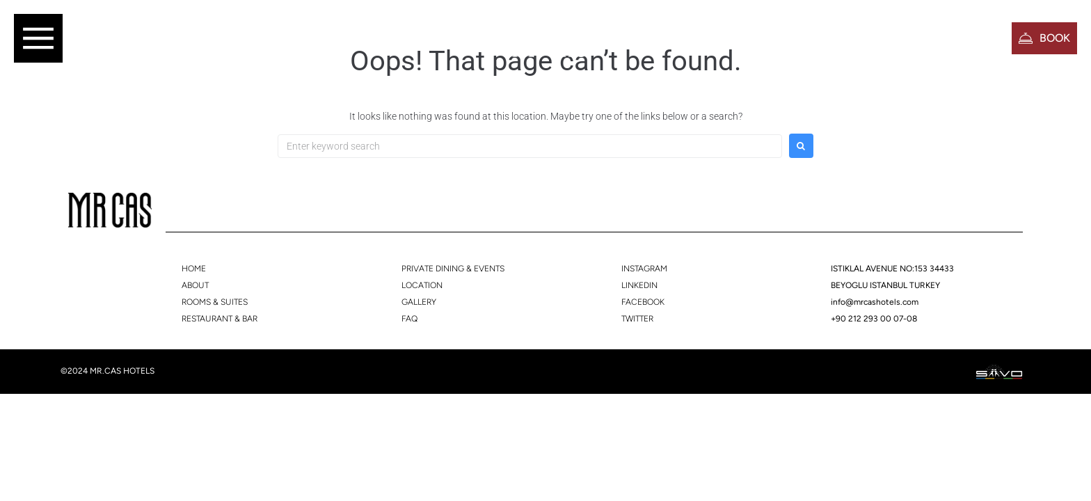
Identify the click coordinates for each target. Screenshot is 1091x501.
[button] (38, 38)
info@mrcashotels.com (874, 302)
